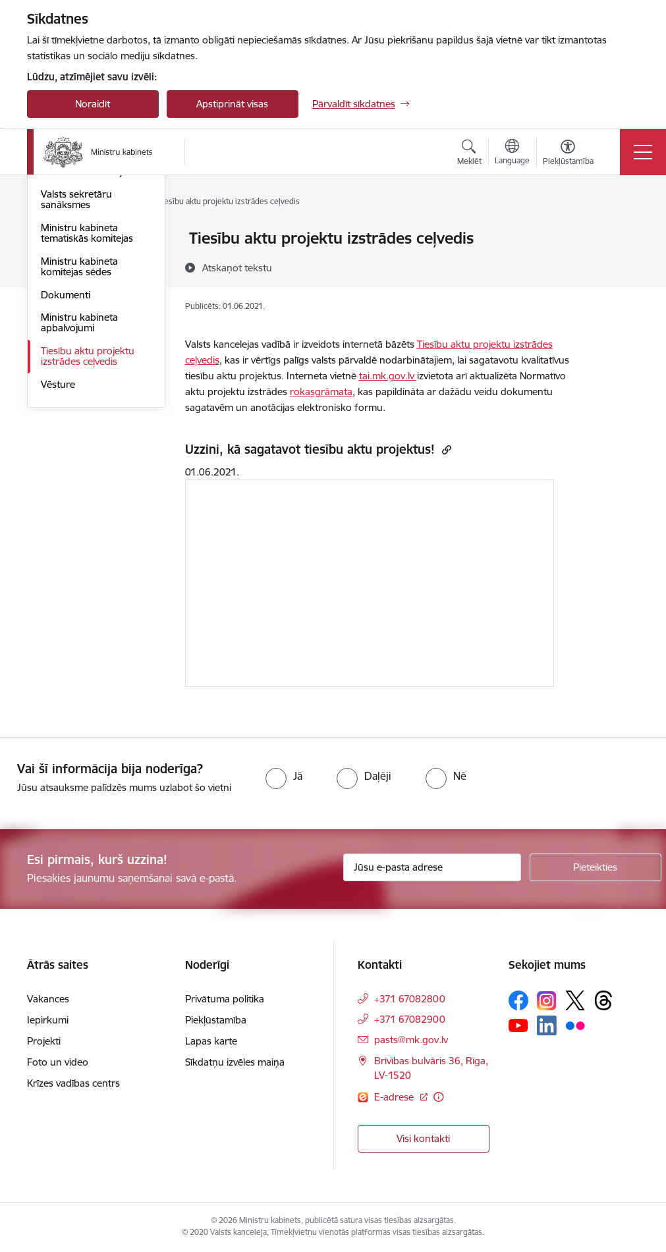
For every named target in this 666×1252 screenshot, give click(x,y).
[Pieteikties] (595, 867)
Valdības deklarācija (84, 329)
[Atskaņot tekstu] (237, 267)
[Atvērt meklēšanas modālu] (469, 154)
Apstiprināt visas (232, 103)
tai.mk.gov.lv (388, 375)
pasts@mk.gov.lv (411, 1039)
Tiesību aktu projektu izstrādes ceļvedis (87, 513)
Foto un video (57, 1062)
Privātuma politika (224, 999)
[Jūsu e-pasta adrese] (432, 867)
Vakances (48, 999)
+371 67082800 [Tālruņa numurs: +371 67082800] (409, 999)
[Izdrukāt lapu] (620, 233)
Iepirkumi (48, 1020)
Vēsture (58, 541)
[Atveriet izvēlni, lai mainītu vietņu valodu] (512, 153)
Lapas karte (211, 1041)
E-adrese (395, 1097)
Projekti (44, 1041)
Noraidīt (92, 103)
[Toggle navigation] (643, 152)
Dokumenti (65, 452)
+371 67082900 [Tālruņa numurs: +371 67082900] (409, 1019)
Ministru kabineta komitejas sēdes (79, 423)
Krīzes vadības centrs (73, 1083)
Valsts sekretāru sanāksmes (76, 357)
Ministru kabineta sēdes (93, 306)
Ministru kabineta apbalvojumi (79, 480)
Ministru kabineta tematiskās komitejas (87, 390)
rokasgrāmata (321, 391)
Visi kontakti (423, 1138)
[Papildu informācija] (438, 1097)
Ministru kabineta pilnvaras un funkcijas (89, 277)
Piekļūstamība (215, 1020)
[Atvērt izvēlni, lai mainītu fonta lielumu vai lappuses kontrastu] (568, 154)
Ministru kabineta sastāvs (79, 244)
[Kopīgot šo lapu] (620, 266)
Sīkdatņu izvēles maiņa (235, 1062)
